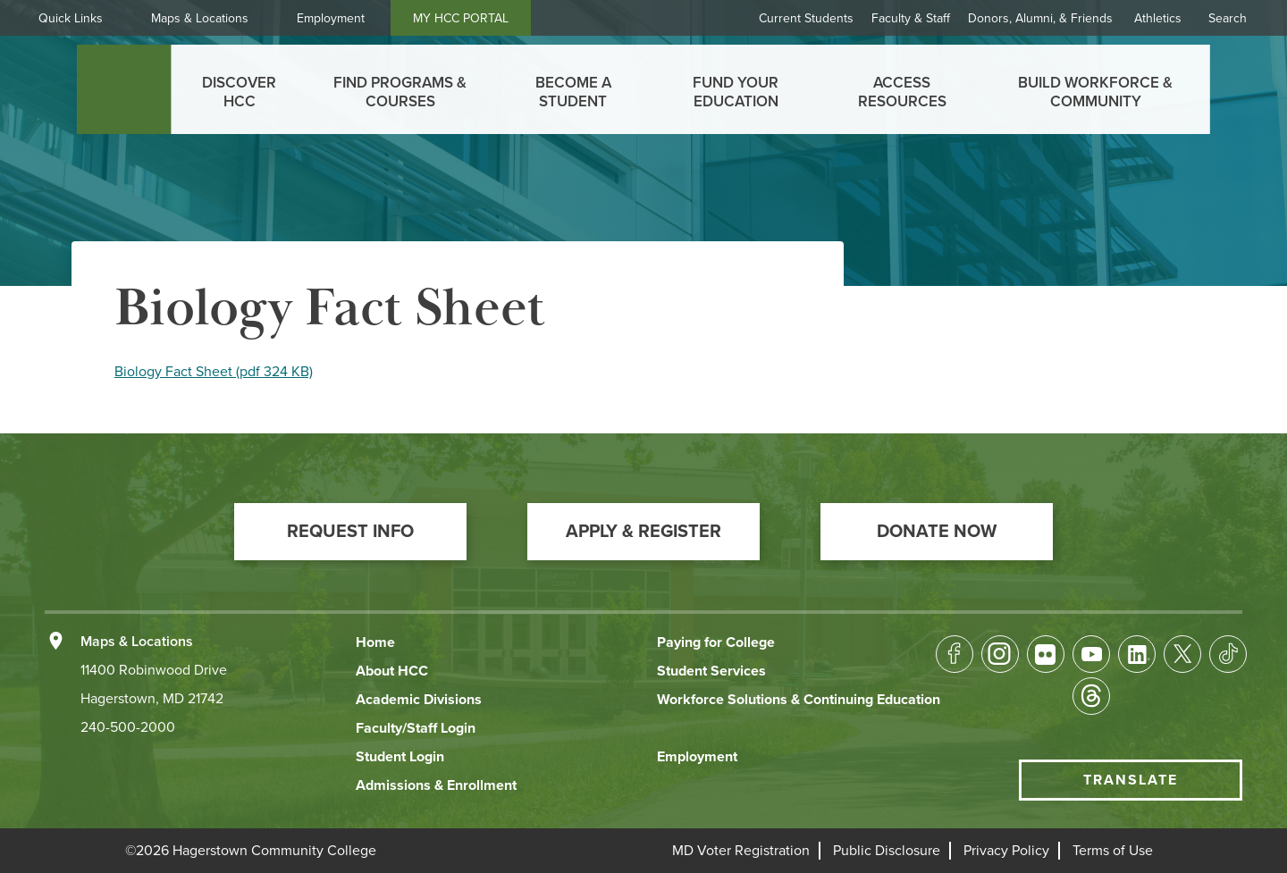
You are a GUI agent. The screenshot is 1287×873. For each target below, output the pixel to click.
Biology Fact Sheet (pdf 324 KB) (213, 372)
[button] (350, 531)
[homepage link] (124, 89)
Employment (346, 18)
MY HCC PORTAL (476, 18)
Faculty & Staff (910, 18)
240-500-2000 (127, 727)
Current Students (806, 18)
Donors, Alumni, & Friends (1040, 18)
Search (1227, 18)
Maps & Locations (215, 18)
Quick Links (86, 18)
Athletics (1158, 18)
